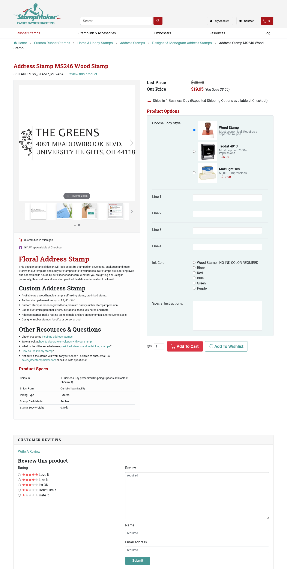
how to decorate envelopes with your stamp (65, 341)
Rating (23, 468)
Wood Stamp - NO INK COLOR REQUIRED (227, 263)
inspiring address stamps (57, 336)
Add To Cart (185, 346)
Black (201, 268)
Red (200, 273)
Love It (35, 475)
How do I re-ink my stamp (37, 351)
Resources (217, 33)
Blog (266, 33)
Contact (249, 21)
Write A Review (29, 451)
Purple (202, 288)
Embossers (162, 33)
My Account (218, 20)
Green (201, 283)
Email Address (136, 542)
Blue (200, 278)
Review (130, 468)
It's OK (35, 485)
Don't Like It (39, 490)
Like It (35, 480)
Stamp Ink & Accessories (97, 33)
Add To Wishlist (226, 346)
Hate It (35, 495)
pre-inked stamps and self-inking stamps (85, 346)
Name (129, 525)
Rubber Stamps (28, 33)
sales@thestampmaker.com (39, 360)
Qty (149, 346)
